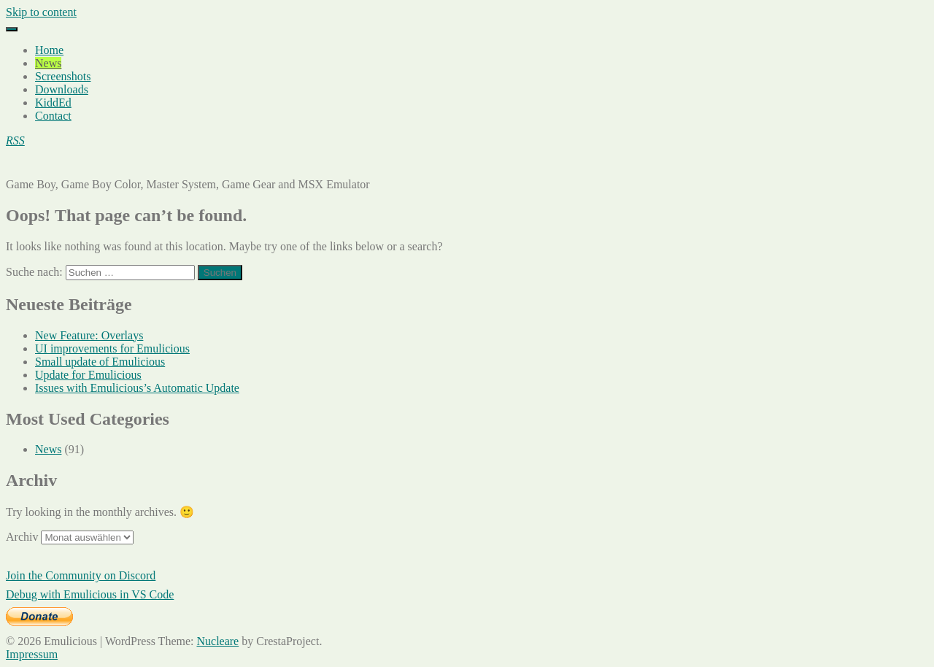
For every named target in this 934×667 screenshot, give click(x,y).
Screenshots (62, 76)
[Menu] (12, 29)
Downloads (61, 89)
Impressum (32, 654)
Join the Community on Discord (80, 575)
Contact (53, 115)
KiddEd (53, 102)
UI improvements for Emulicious (112, 348)
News (48, 63)
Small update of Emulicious (100, 361)
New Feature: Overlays (89, 335)
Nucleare (217, 641)
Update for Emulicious (88, 375)
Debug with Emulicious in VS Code (90, 594)
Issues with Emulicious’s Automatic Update (137, 388)
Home (49, 50)
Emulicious (32, 165)
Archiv (22, 537)
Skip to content (41, 12)
